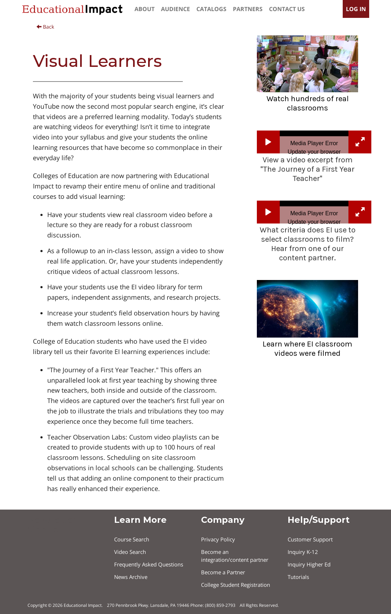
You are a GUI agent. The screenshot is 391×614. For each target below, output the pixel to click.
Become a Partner (223, 572)
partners (248, 9)
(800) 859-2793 (220, 605)
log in (356, 9)
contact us (287, 9)
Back (45, 26)
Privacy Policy (218, 539)
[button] (268, 142)
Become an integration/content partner (234, 555)
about (145, 9)
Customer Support (310, 539)
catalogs (211, 9)
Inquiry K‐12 (303, 551)
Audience (175, 9)
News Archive (130, 576)
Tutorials (298, 576)
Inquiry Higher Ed (309, 564)
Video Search (130, 551)
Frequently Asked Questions (148, 564)
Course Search (131, 539)
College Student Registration (235, 584)
